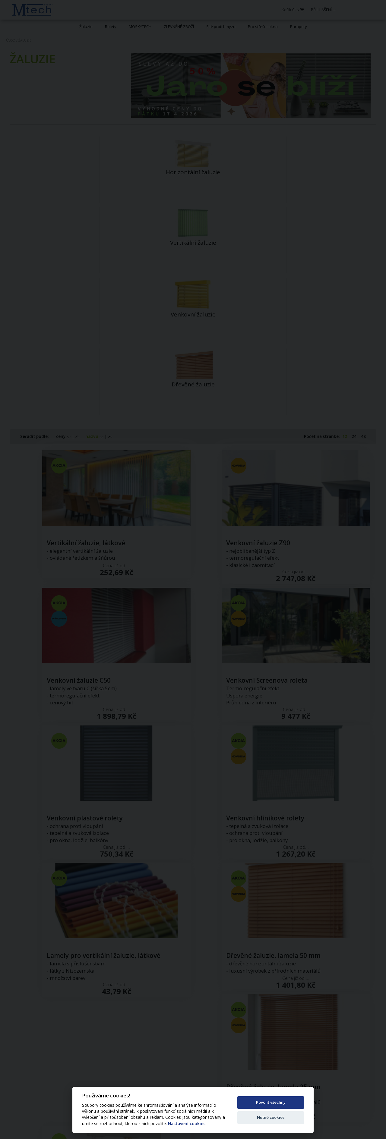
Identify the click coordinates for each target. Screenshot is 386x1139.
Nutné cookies (270, 1117)
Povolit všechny (271, 1102)
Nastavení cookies (186, 1123)
